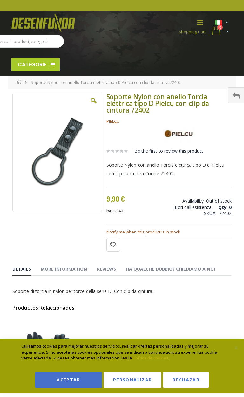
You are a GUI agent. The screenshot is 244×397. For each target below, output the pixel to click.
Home (19, 82)
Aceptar (68, 380)
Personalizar (132, 380)
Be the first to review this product (168, 151)
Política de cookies (150, 358)
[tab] (26, 270)
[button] (94, 105)
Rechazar (186, 380)
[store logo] (66, 23)
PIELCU (112, 121)
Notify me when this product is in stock (143, 232)
